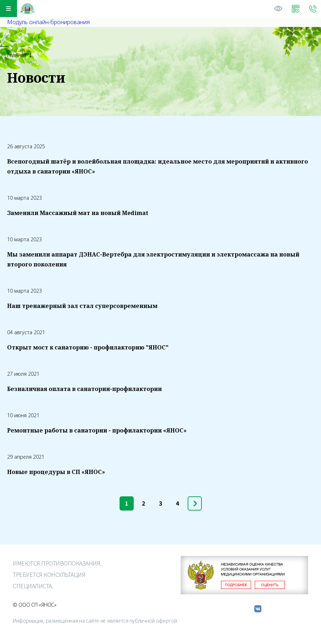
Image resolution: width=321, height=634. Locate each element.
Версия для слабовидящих (278, 8)
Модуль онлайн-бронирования (48, 22)
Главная (16, 55)
